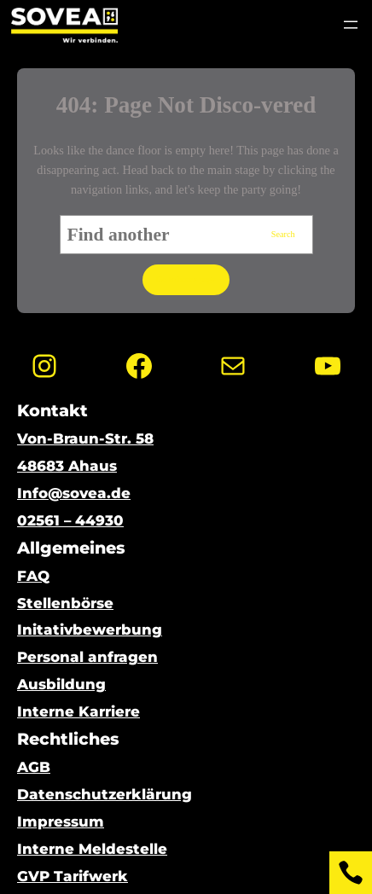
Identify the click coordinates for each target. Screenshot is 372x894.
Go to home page (186, 279)
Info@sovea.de (74, 493)
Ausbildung (61, 684)
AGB (33, 766)
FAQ (33, 575)
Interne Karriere (78, 711)
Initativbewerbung (89, 629)
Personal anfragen (87, 656)
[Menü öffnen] (350, 25)
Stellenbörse (65, 603)
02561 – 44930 (70, 520)
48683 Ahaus (67, 465)
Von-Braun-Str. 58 (85, 438)
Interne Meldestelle (92, 848)
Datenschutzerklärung (104, 794)
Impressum (60, 821)
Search (283, 234)
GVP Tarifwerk (72, 876)
